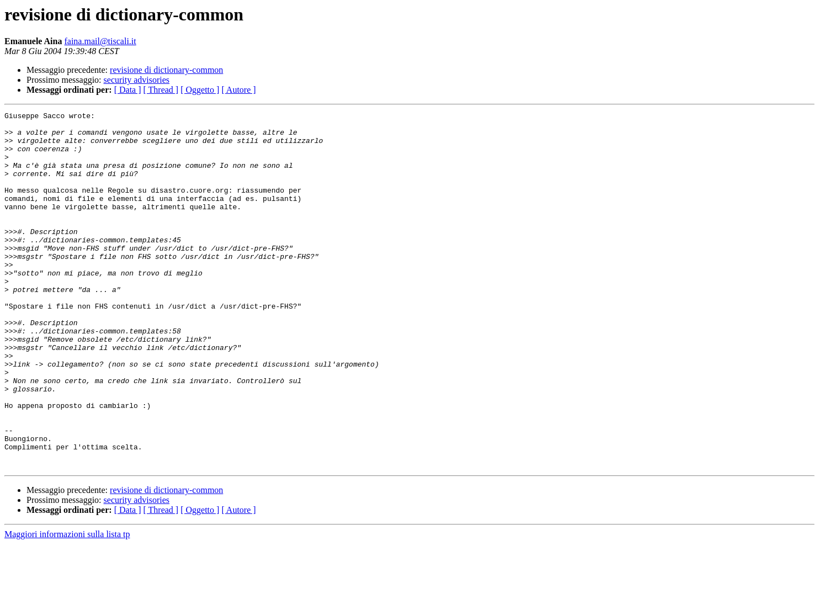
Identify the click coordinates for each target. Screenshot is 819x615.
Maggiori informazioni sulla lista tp (67, 605)
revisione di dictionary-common (166, 70)
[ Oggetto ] (199, 89)
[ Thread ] (161, 89)
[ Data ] (127, 89)
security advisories (137, 79)
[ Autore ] (238, 89)
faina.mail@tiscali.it (100, 41)
